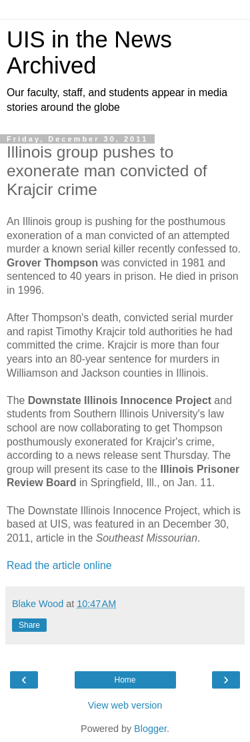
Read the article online (59, 565)
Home (124, 680)
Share (29, 625)
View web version (125, 705)
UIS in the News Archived (89, 52)
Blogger (150, 728)
